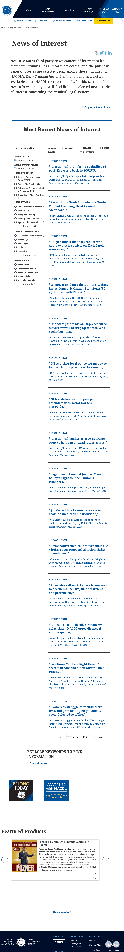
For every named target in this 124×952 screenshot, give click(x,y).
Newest (87, 148)
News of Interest (39, 763)
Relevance (88, 152)
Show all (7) (29, 284)
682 (85, 736)
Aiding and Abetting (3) (28, 214)
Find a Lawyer (62, 21)
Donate (41, 21)
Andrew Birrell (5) (25, 264)
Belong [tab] (69, 11)
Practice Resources (115, 949)
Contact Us (84, 21)
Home (3, 27)
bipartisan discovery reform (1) (31, 222)
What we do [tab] (104, 10)
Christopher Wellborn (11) (29, 268)
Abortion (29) (23, 210)
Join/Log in (103, 20)
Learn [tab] (28, 11)
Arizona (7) (23, 243)
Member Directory (96, 945)
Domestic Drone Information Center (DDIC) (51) (29, 179)
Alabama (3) (23, 239)
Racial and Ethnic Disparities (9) (31, 206)
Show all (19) (29, 255)
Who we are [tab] (117, 10)
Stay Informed (15, 27)
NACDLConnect (95, 940)
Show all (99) (29, 226)
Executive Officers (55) (28, 272)
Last (100, 736)
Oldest (105, 148)
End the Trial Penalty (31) (29, 184)
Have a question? (62, 912)
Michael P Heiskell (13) (28, 280)
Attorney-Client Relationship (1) (31, 218)
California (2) (23, 247)
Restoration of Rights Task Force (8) (31, 196)
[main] (62, 465)
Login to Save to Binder (96, 108)
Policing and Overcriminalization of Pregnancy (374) (32, 189)
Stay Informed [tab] (48, 11)
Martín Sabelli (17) (26, 276)
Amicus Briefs (94, 949)
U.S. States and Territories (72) (31, 235)
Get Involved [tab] (89, 11)
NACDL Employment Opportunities (76, 943)
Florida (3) (22, 251)
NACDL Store (22, 21)
